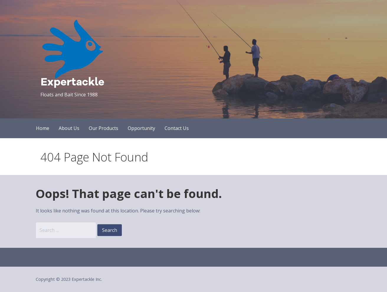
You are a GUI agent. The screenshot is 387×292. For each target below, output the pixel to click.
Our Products (103, 128)
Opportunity (141, 128)
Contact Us (177, 128)
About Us (69, 128)
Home (42, 128)
